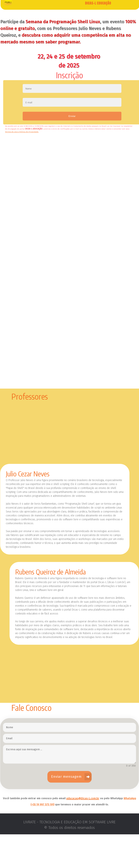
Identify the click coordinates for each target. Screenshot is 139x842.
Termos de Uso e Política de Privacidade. (22, 139)
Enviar (72, 123)
